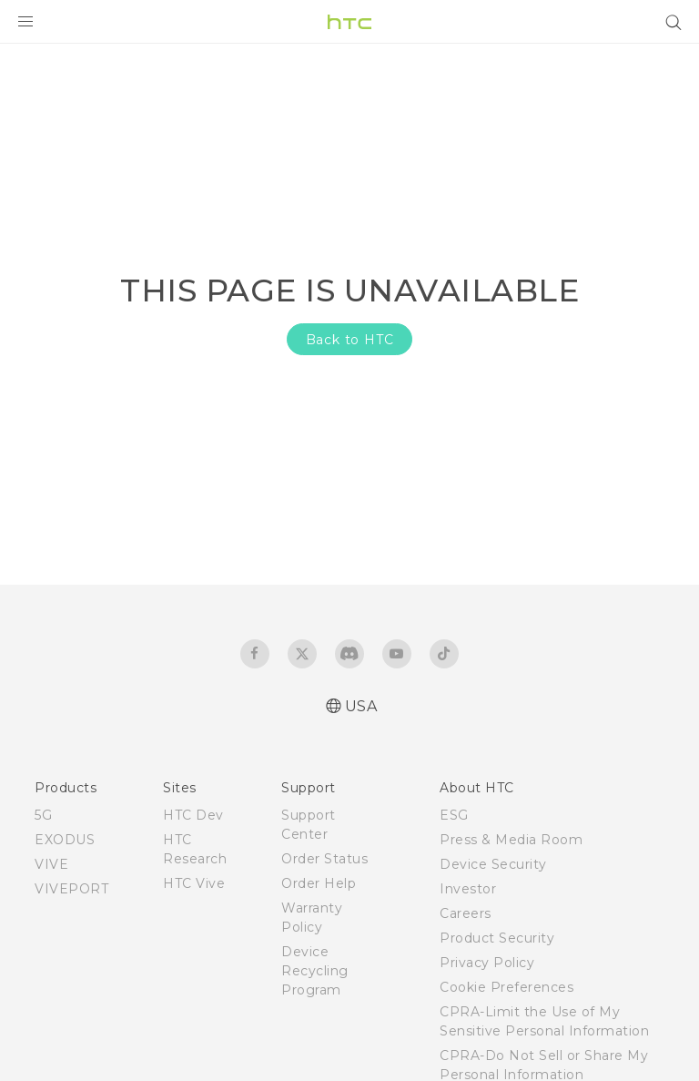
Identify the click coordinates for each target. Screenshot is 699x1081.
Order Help (318, 883)
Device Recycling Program (315, 970)
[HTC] (349, 22)
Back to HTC (350, 339)
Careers (465, 913)
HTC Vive (194, 883)
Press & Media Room (511, 839)
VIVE (51, 864)
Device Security (493, 864)
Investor (468, 889)
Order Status (324, 859)
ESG (454, 815)
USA (361, 706)
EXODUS (65, 839)
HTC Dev (193, 815)
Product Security (497, 938)
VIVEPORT (71, 889)
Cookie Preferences (506, 987)
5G (43, 815)
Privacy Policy (487, 962)
